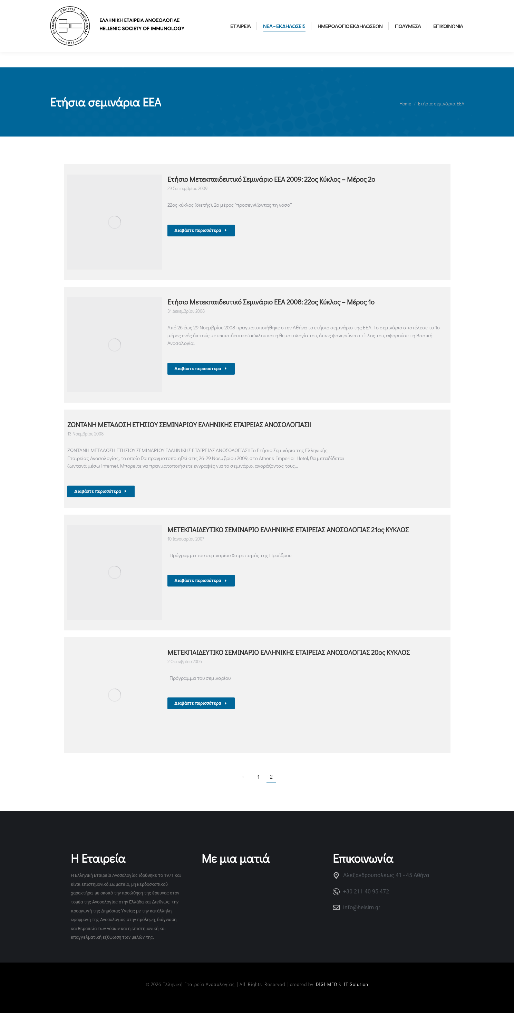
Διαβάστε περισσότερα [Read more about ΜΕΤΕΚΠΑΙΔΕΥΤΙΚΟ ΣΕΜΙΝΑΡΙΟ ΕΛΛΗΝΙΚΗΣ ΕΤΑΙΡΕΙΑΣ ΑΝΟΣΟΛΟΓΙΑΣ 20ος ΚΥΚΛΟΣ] (201, 703)
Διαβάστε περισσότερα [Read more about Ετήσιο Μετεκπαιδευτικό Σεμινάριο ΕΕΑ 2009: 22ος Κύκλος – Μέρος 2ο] (201, 230)
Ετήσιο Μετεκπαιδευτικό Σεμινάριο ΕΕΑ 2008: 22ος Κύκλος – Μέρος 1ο (271, 301)
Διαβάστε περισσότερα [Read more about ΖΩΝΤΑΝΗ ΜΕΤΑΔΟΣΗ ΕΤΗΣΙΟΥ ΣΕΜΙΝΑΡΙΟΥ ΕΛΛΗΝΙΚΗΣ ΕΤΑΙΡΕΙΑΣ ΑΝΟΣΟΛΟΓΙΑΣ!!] (101, 491)
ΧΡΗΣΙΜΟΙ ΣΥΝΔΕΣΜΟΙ (75, 7)
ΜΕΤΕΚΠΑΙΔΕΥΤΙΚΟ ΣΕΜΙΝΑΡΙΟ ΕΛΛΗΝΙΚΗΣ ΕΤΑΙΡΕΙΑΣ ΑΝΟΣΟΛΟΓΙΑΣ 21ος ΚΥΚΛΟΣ (288, 529)
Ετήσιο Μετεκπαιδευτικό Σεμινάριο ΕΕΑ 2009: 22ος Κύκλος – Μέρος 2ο (271, 179)
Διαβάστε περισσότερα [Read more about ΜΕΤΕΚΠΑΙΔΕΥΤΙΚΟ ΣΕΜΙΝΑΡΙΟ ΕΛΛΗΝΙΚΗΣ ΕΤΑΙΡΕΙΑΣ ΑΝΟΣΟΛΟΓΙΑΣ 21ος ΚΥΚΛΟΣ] (201, 580)
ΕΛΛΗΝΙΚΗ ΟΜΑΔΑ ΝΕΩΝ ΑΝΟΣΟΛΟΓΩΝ (163, 7)
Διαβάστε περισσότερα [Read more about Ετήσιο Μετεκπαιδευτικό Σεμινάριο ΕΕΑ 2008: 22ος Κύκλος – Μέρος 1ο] (201, 368)
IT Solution (356, 984)
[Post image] (114, 222)
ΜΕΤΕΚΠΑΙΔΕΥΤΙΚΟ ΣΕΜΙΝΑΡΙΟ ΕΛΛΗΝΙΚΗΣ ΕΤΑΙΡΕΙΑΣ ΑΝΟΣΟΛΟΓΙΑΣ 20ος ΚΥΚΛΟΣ (288, 652)
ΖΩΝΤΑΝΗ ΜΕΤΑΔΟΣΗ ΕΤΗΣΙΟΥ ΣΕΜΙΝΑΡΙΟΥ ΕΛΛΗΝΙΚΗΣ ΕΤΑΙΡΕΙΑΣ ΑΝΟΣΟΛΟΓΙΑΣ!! (189, 424)
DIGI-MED (326, 984)
